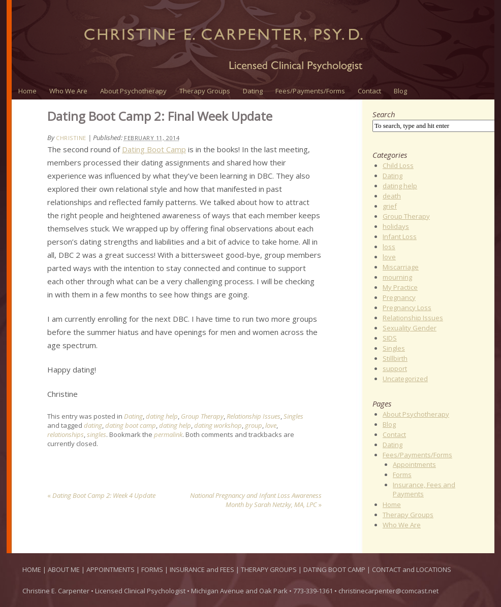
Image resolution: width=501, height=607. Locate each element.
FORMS (153, 569)
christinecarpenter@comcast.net (388, 590)
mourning (397, 277)
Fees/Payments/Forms (310, 90)
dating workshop (218, 425)
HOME (31, 569)
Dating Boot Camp (154, 149)
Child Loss (398, 165)
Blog (400, 90)
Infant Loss (400, 236)
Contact (369, 90)
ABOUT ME (64, 569)
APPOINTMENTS (111, 569)
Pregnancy (399, 297)
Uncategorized (405, 378)
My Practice (400, 287)
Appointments (414, 464)
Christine (71, 138)
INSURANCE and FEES (203, 569)
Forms (402, 474)
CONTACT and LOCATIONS (411, 569)
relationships (65, 434)
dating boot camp (130, 425)
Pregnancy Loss (407, 307)
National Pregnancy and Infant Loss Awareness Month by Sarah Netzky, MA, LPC (256, 500)
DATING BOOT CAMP (335, 569)
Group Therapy (202, 416)
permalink (168, 434)
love (270, 425)
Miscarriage (401, 267)
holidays (396, 226)
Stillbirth (395, 358)
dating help (162, 416)
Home (27, 90)
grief (390, 206)
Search (383, 114)
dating (93, 425)
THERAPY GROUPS (269, 569)
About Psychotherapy (133, 90)
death (392, 195)
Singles (293, 416)
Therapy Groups (204, 90)
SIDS (390, 338)
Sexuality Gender (409, 327)
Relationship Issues (253, 416)
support (395, 368)
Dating (253, 90)
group (253, 425)
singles (96, 434)
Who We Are (68, 90)
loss (389, 246)
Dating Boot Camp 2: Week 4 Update (101, 495)
